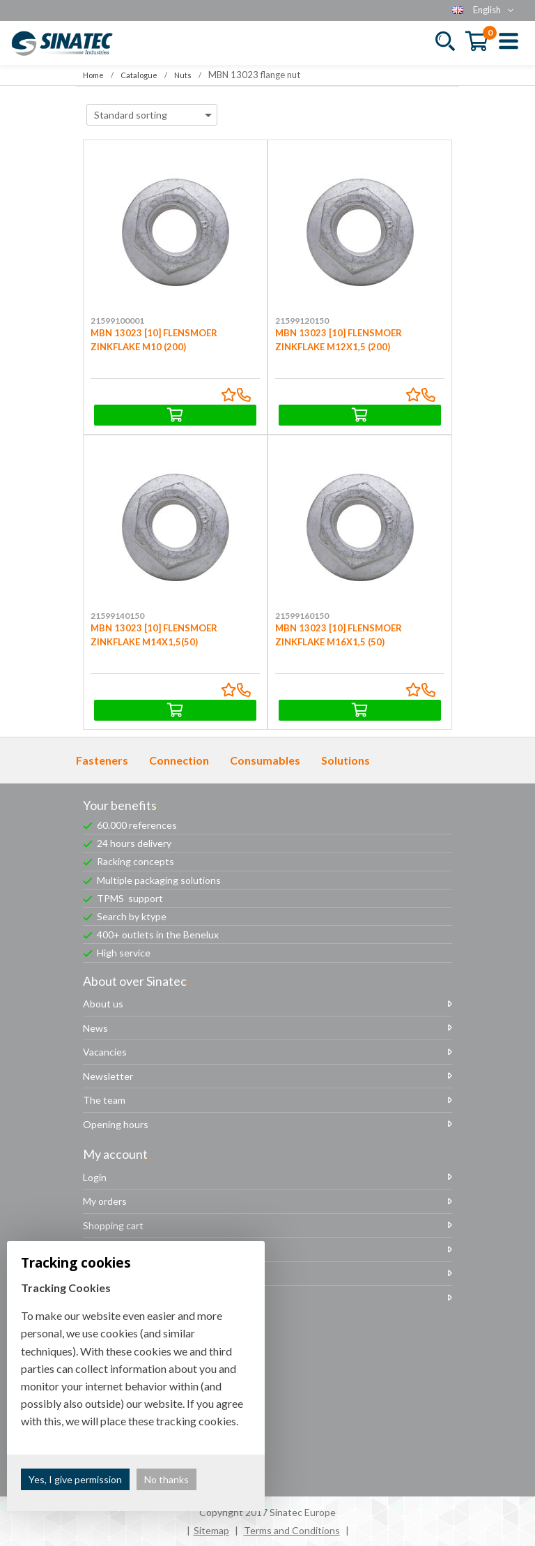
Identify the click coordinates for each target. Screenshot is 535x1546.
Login (95, 1177)
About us (103, 1004)
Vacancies (105, 1052)
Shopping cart (113, 1225)
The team (104, 1100)
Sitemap (211, 1530)
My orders (105, 1201)
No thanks (166, 1479)
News (95, 1028)
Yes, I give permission (75, 1479)
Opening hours (115, 1124)
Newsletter (108, 1076)
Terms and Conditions (292, 1530)
